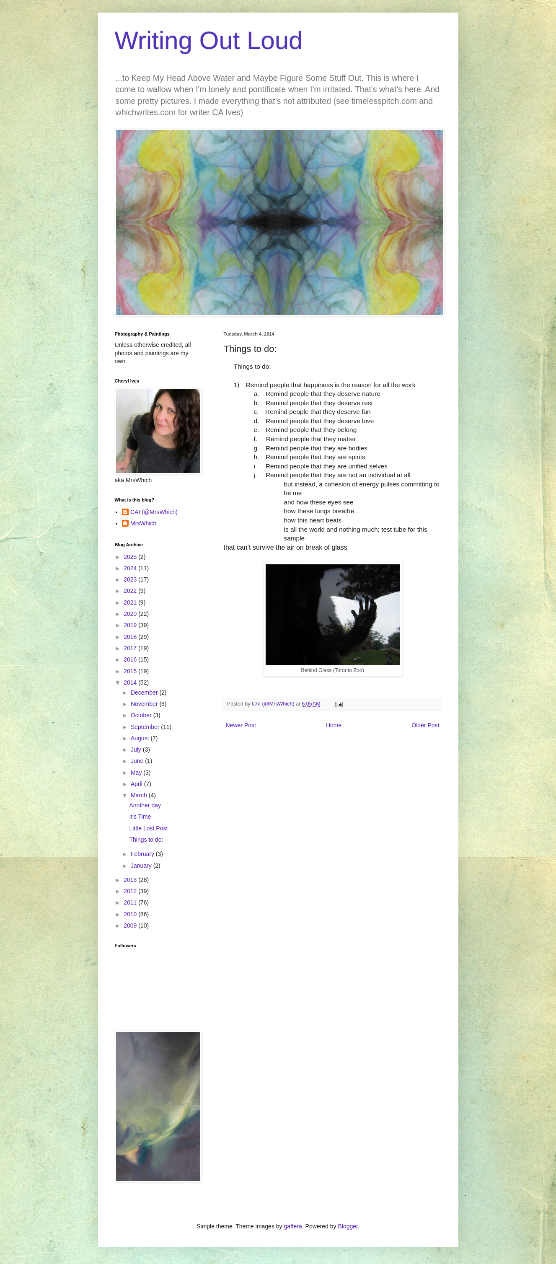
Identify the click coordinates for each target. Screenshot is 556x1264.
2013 (131, 879)
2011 (131, 902)
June (138, 760)
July (137, 749)
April (137, 784)
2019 (131, 625)
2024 (131, 568)
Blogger (347, 1226)
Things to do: (146, 839)
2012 (131, 891)
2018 (131, 636)
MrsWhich (143, 523)
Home (333, 725)
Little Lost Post (148, 828)
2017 (131, 648)
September (146, 727)
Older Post (425, 725)
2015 (131, 671)
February (143, 853)
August (140, 738)
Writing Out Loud (209, 40)
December (145, 692)
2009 (131, 925)
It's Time (140, 816)
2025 (131, 556)
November (145, 703)
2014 (131, 682)
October (142, 715)
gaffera (293, 1226)
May (137, 772)
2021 (131, 602)
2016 (131, 659)
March (140, 795)
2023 (131, 579)
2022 (131, 590)
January (142, 865)
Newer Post (241, 725)
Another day (145, 805)
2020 (131, 613)
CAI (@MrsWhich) (154, 512)
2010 (131, 914)
